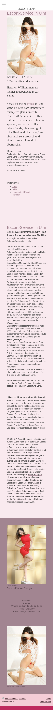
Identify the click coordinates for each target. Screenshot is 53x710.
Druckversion (10, 699)
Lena (14, 186)
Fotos (30, 103)
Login (48, 699)
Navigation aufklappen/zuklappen (26, 4)
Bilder (15, 189)
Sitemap (22, 699)
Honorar (16, 195)
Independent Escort (21, 192)
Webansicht (45, 701)
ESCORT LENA (26, 9)
